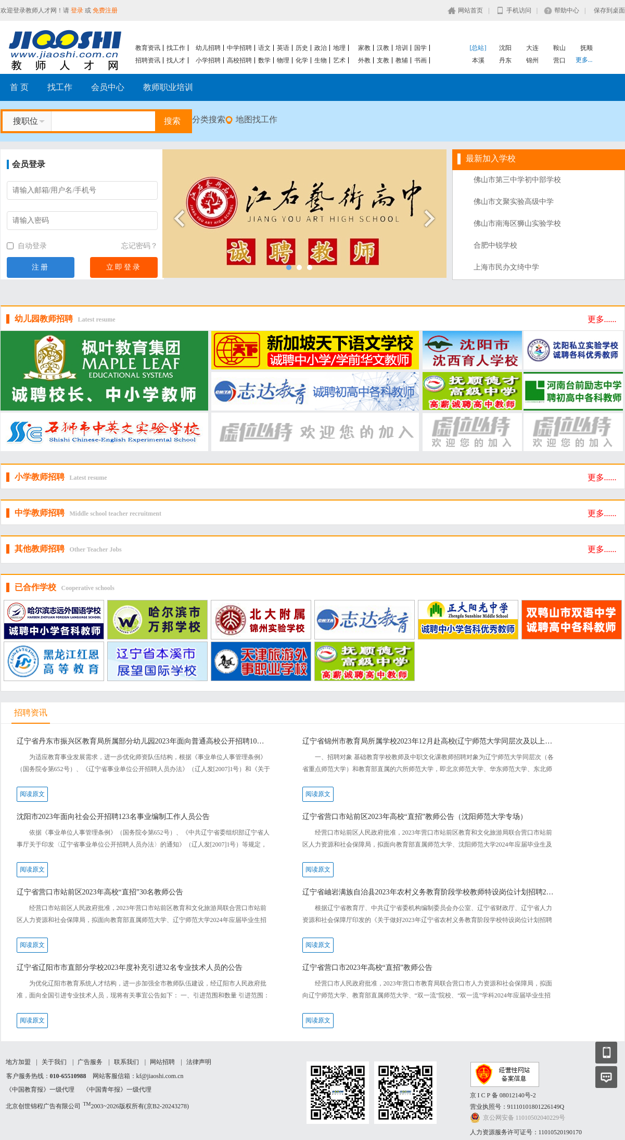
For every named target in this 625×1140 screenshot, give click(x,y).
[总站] (478, 48)
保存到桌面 (609, 10)
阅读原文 (32, 794)
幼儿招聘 (208, 48)
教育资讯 (147, 48)
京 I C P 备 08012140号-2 (503, 1095)
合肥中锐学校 (495, 245)
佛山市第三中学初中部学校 (517, 180)
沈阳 (505, 48)
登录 (77, 10)
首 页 (19, 87)
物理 (283, 60)
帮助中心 (566, 10)
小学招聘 (208, 60)
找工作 (176, 48)
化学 (302, 60)
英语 (283, 48)
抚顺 (586, 48)
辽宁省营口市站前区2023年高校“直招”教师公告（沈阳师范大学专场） (414, 817)
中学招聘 (239, 48)
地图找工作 (256, 119)
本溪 (478, 60)
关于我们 (54, 1062)
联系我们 (126, 1062)
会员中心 (107, 87)
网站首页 (470, 10)
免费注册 (105, 10)
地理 (339, 48)
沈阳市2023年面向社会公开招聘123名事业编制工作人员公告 (113, 817)
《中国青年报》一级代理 (117, 1089)
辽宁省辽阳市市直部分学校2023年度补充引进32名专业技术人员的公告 (130, 967)
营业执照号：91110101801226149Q (517, 1106)
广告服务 (90, 1062)
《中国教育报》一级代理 (40, 1089)
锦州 (532, 60)
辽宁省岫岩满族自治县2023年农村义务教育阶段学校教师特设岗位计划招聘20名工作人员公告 (429, 892)
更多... (584, 59)
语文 (264, 48)
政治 (320, 48)
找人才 (176, 60)
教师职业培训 (168, 87)
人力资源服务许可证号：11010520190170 (526, 1132)
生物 (320, 60)
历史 (302, 48)
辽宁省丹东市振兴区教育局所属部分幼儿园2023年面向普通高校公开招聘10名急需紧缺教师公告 (144, 741)
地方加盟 (18, 1062)
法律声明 (198, 1062)
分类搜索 (208, 119)
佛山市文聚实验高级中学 (514, 202)
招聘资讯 (147, 60)
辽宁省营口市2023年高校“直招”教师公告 (367, 967)
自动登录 (27, 246)
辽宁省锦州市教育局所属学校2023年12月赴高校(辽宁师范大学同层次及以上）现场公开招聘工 (429, 741)
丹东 (505, 60)
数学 (264, 60)
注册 (40, 267)
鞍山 (559, 48)
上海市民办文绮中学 (506, 267)
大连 (532, 48)
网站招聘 (162, 1062)
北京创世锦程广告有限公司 (43, 1106)
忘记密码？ (139, 246)
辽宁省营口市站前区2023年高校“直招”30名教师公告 (100, 892)
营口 (559, 60)
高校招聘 (239, 60)
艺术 (339, 60)
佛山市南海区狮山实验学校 (517, 223)
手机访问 (518, 10)
